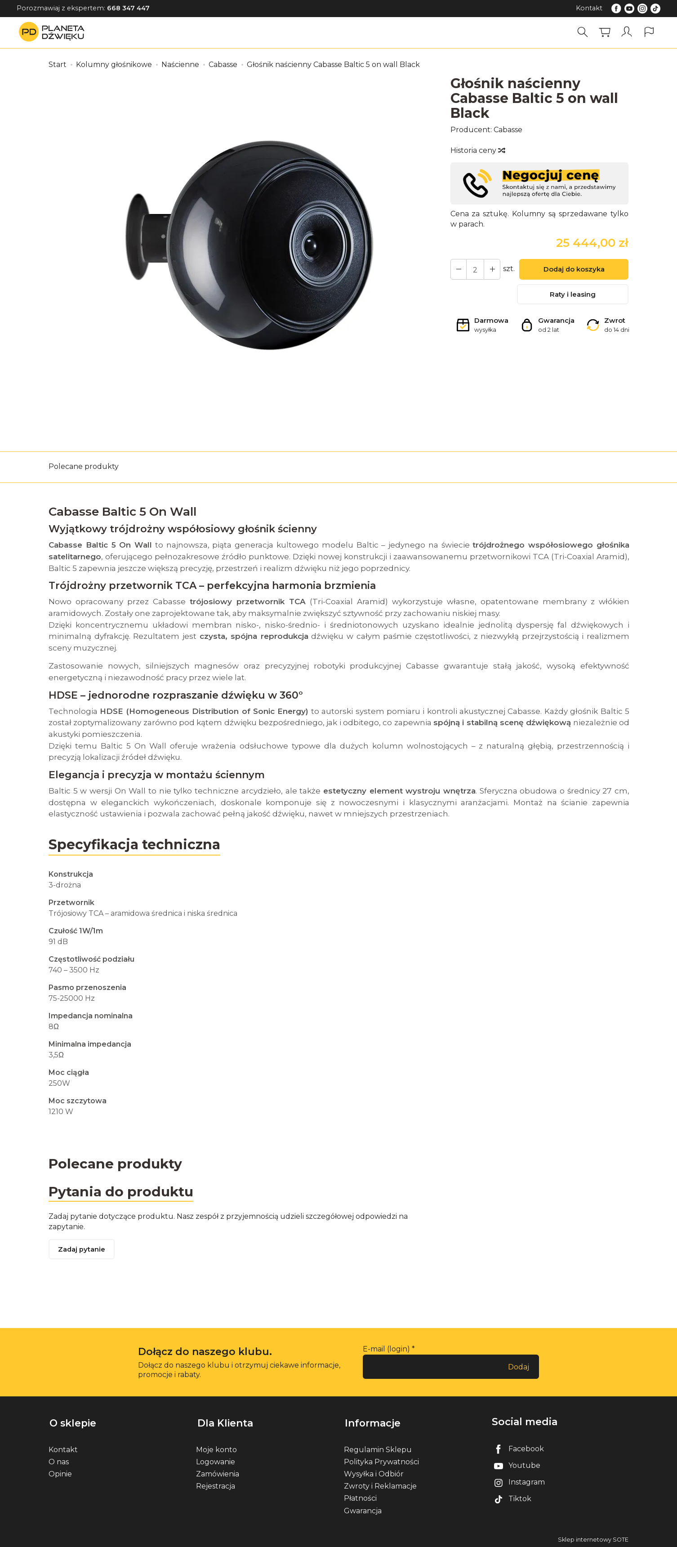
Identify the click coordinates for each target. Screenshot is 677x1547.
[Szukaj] (583, 32)
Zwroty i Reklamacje (380, 1484)
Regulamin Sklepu (378, 1448)
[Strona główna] (54, 32)
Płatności (360, 1497)
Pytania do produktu (122, 1191)
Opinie (60, 1472)
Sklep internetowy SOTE (593, 1537)
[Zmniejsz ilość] (490, 269)
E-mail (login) (386, 1350)
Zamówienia (217, 1472)
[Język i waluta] (649, 32)
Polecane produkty (84, 466)
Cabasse (508, 129)
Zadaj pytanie (82, 1250)
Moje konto (216, 1448)
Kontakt (589, 8)
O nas (59, 1460)
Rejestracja (215, 1484)
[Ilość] (474, 269)
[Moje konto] (627, 32)
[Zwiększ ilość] (458, 269)
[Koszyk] (605, 32)
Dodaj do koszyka (573, 270)
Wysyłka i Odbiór (374, 1472)
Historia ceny (477, 150)
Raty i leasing (573, 295)
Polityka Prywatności (381, 1460)
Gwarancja (363, 1509)
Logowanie (215, 1460)
